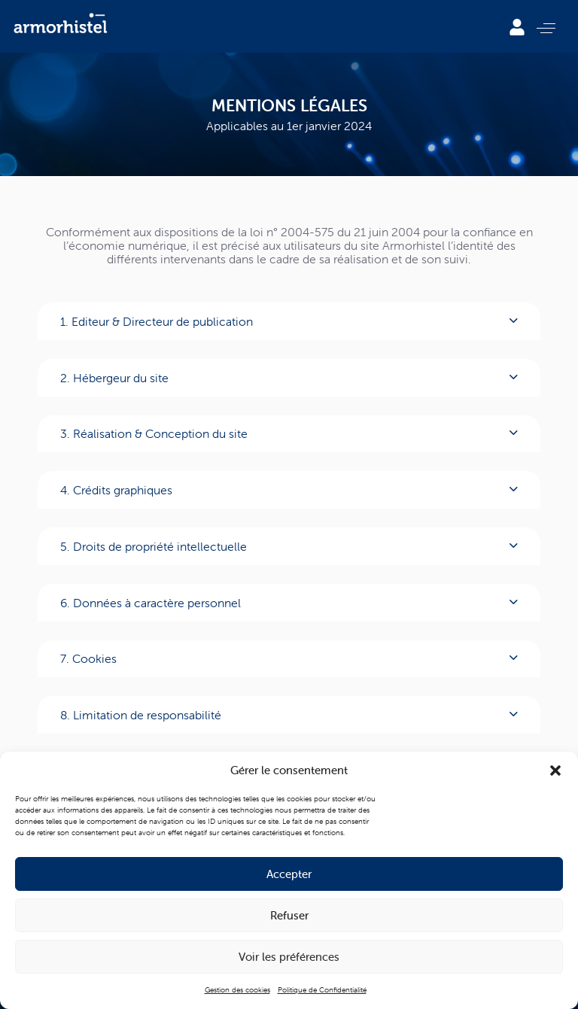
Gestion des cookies (237, 990)
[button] (555, 770)
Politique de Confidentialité (322, 990)
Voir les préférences (289, 957)
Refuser (289, 915)
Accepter (289, 874)
